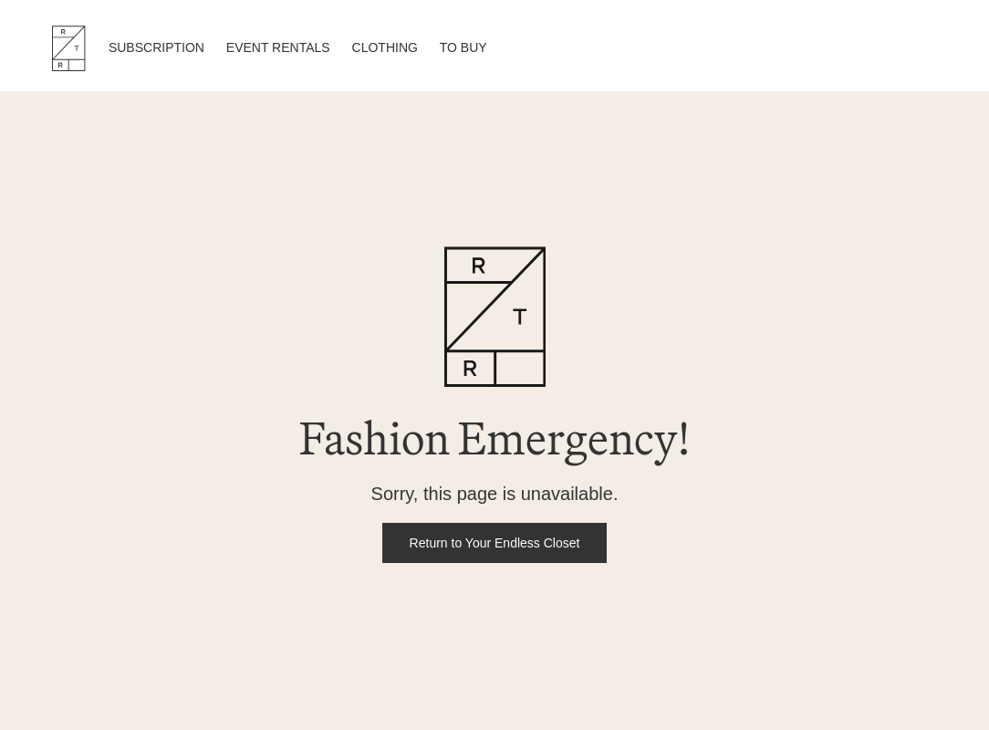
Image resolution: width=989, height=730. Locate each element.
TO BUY (463, 47)
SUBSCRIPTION (156, 47)
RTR (68, 48)
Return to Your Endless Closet (495, 543)
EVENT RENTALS (278, 47)
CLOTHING (385, 47)
